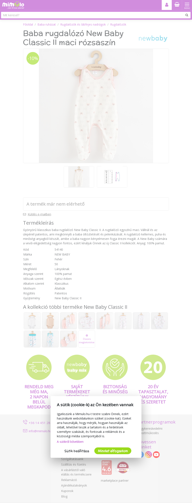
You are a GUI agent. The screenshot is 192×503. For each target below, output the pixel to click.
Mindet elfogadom (113, 451)
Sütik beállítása (76, 451)
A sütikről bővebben (70, 442)
